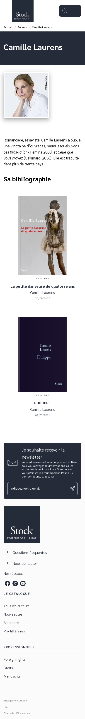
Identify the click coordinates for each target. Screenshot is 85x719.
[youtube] (23, 583)
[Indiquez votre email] (36, 488)
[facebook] (7, 583)
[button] (42, 606)
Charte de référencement (17, 713)
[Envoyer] (72, 488)
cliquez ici (47, 476)
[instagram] (15, 583)
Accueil (8, 27)
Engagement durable (15, 700)
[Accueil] (23, 11)
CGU (6, 707)
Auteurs (22, 27)
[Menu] (70, 11)
